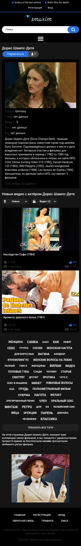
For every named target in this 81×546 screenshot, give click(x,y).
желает (56, 394)
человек (51, 371)
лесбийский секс (64, 407)
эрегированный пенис (20, 401)
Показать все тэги (40, 427)
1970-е (63, 377)
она (11, 389)
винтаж (11, 407)
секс (11, 348)
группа (23, 348)
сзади (37, 371)
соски (37, 348)
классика (48, 419)
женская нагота (59, 348)
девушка (62, 413)
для (38, 406)
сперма (24, 395)
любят (67, 342)
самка (32, 342)
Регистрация (35, 7)
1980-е (23, 365)
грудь (23, 389)
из (47, 406)
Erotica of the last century (28, 2)
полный (10, 366)
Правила (47, 520)
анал (45, 342)
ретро (27, 407)
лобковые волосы (59, 382)
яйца (15, 413)
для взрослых (24, 354)
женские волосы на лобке (52, 359)
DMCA (64, 520)
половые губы (18, 371)
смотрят (18, 377)
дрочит (33, 377)
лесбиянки (29, 419)
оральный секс (62, 400)
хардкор (59, 354)
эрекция (29, 413)
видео (70, 366)
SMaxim (34, 539)
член (43, 401)
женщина (15, 341)
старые (66, 371)
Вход (50, 7)
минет (37, 383)
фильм (55, 366)
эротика (49, 377)
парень (47, 413)
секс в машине (17, 383)
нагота (40, 395)
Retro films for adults (58, 2)
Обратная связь (23, 520)
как (56, 342)
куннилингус (18, 360)
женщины (38, 365)
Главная (19, 514)
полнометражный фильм (52, 388)
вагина (44, 354)
